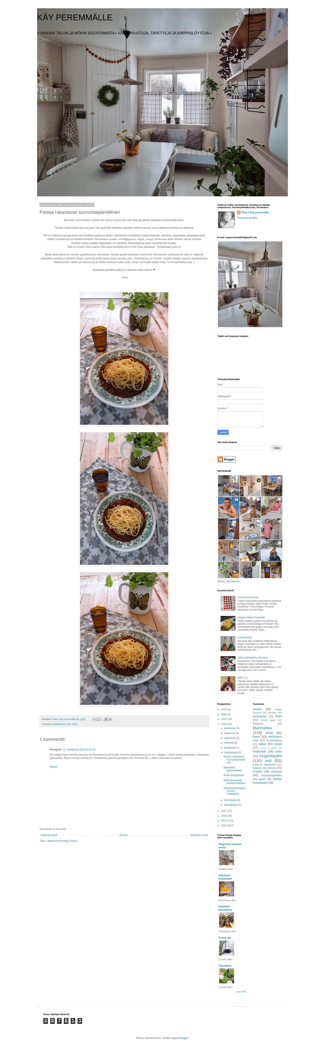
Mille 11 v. (243, 677)
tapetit (262, 779)
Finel (278, 716)
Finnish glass (268, 720)
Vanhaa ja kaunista (248, 597)
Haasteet (258, 723)
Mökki (269, 733)
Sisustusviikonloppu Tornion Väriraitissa (234, 791)
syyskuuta (230, 737)
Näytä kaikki (241, 992)
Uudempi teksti (49, 835)
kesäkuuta (230, 747)
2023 (224, 709)
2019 (224, 719)
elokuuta (229, 742)
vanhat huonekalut (267, 780)
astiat (262, 744)
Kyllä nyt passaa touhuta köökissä (234, 782)
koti (68, 724)
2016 (224, 815)
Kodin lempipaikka (234, 775)
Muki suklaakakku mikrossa (253, 657)
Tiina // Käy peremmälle (255, 212)
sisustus (276, 771)
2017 (224, 811)
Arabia (257, 709)
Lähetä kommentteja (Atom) (61, 840)
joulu (278, 751)
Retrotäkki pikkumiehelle (233, 769)
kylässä (257, 768)
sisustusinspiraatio (271, 775)
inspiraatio (260, 751)
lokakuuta (230, 733)
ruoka (74, 724)
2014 (224, 825)
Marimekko (262, 728)
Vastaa (53, 766)
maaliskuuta (231, 752)
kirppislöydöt (271, 756)
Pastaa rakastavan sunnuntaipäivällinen (234, 759)
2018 (224, 724)
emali (278, 744)
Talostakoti (224, 965)
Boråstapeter (260, 716)
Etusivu (124, 835)
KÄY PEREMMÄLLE (75, 17)
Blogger (184, 1038)
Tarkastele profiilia (247, 217)
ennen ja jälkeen (269, 748)
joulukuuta (230, 728)
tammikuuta (231, 804)
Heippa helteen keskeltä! (251, 617)
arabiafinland (59, 724)
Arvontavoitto (245, 637)
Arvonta (272, 712)
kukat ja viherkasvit (264, 764)
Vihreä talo (224, 937)
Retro (256, 736)
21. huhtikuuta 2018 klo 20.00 (79, 749)
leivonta (272, 768)
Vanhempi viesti (199, 835)
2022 (224, 714)
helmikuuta (230, 800)
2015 (224, 820)
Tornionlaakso (274, 740)
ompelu (258, 771)
